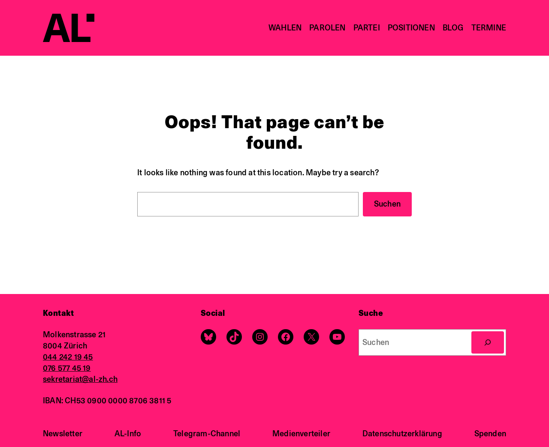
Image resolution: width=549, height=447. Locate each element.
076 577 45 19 (67, 367)
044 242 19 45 (68, 356)
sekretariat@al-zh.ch (80, 379)
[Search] (487, 342)
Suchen (387, 203)
